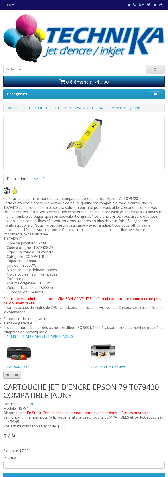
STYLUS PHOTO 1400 (108, 367)
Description (16, 178)
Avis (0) (40, 178)
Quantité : (10, 457)
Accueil (13, 107)
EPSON (27, 403)
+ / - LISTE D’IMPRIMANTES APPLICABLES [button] (38, 336)
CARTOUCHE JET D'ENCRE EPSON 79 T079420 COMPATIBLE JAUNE (85, 107)
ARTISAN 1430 (18, 367)
